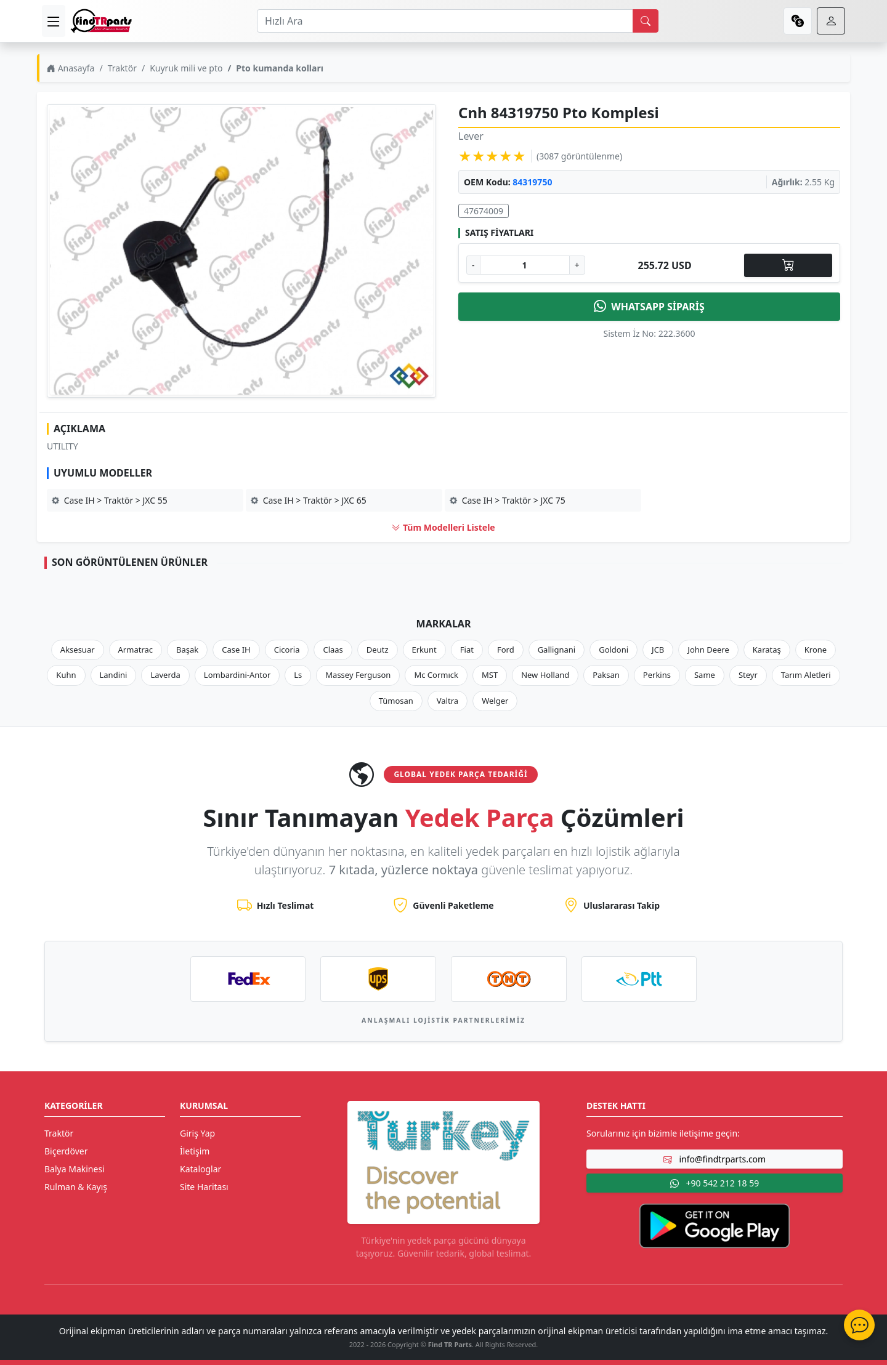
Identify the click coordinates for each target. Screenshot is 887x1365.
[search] (645, 21)
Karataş (767, 649)
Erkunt (424, 649)
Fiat (467, 649)
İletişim (194, 1151)
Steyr (748, 674)
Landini (114, 674)
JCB (658, 649)
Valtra (447, 700)
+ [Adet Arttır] (577, 265)
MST (490, 674)
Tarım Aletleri (806, 674)
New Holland (545, 674)
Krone (815, 649)
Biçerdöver (65, 1151)
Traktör (122, 68)
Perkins (657, 674)
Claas (332, 649)
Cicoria (287, 649)
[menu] (53, 21)
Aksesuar (77, 649)
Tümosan (396, 700)
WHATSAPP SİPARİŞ (649, 306)
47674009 (483, 211)
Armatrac (135, 649)
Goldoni (613, 649)
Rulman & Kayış (75, 1187)
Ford (505, 649)
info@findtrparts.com (714, 1159)
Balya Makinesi (74, 1169)
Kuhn (66, 674)
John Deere (708, 649)
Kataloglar (200, 1169)
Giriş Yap (197, 1133)
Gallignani (557, 649)
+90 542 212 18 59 (714, 1183)
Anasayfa (70, 68)
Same (704, 674)
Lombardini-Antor (237, 674)
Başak (187, 649)
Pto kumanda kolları (279, 68)
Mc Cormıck (436, 674)
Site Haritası (204, 1187)
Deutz (378, 649)
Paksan (606, 674)
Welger (495, 700)
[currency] (798, 20)
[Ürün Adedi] (525, 265)
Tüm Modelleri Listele (443, 527)
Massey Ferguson (358, 674)
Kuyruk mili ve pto (186, 68)
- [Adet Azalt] (473, 265)
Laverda (165, 674)
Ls (298, 674)
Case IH (236, 649)
